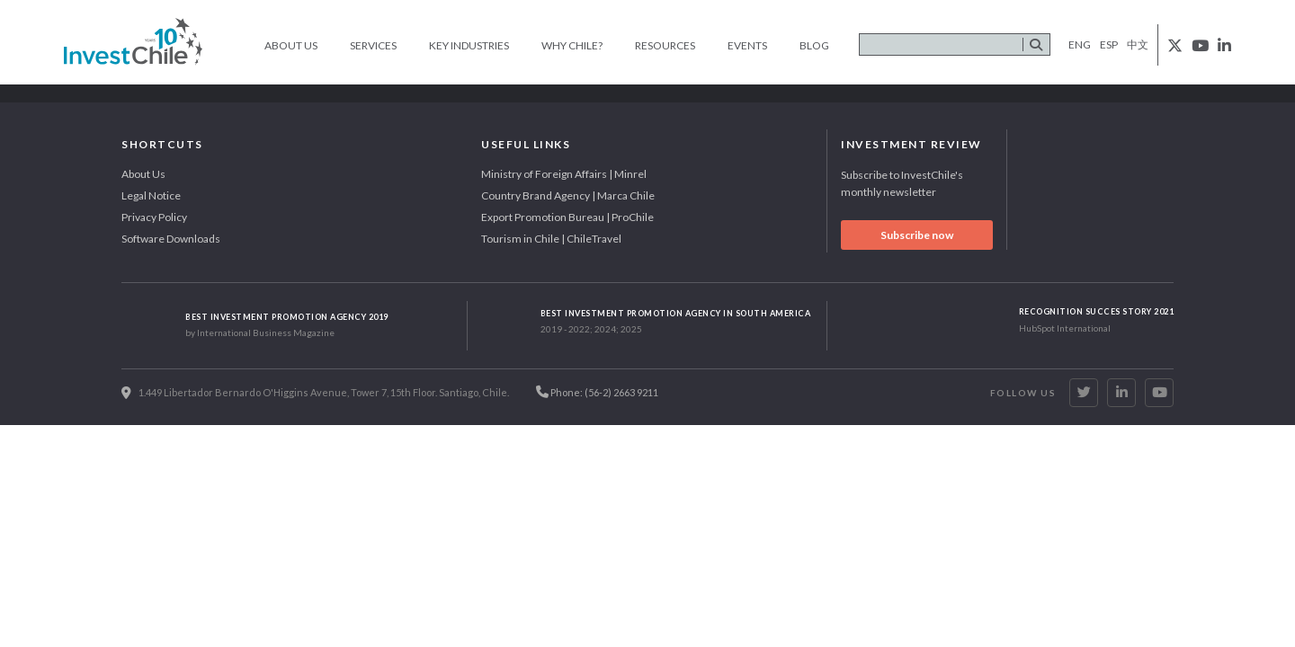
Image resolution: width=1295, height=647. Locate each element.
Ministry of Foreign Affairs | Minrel (564, 174)
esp (1109, 44)
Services (373, 45)
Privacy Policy (154, 217)
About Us (290, 45)
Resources (665, 45)
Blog (814, 45)
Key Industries (469, 45)
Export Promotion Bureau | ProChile (567, 217)
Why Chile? (572, 45)
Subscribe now (916, 235)
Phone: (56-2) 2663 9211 (597, 392)
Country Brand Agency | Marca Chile (568, 195)
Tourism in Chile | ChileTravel (551, 238)
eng (1079, 44)
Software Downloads (170, 238)
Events (747, 45)
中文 (1137, 44)
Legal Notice (151, 195)
